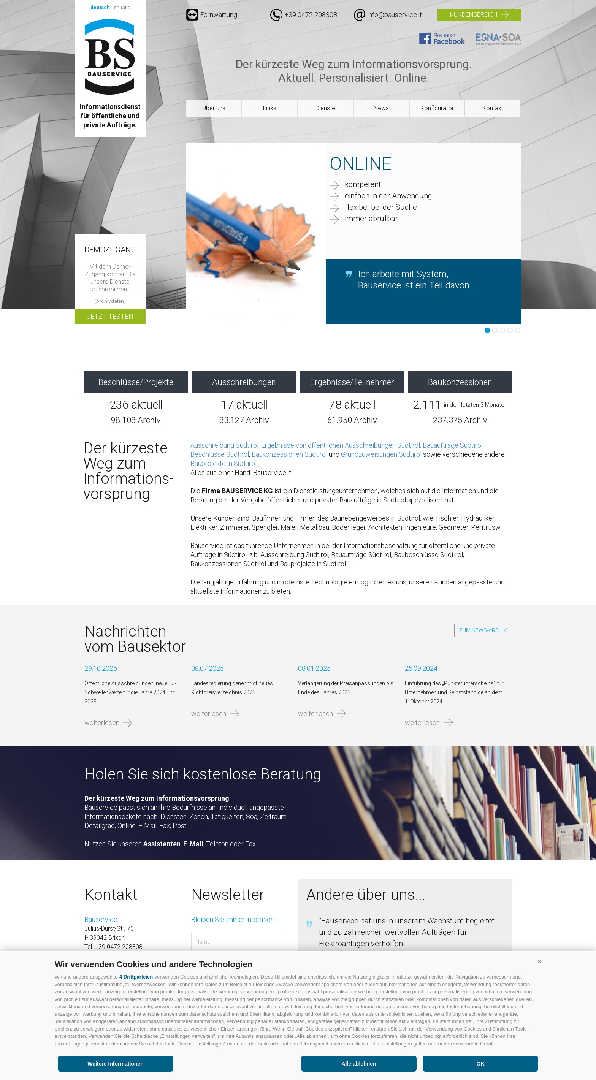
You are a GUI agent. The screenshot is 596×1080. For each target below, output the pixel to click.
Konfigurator (437, 108)
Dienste (325, 108)
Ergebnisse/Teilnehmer (352, 382)
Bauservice (110, 57)
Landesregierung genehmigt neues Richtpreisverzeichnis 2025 (232, 687)
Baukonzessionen (460, 382)
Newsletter (227, 895)
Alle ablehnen (358, 1064)
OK (481, 1064)
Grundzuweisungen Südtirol (381, 454)
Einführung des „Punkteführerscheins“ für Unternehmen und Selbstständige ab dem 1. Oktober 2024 (454, 692)
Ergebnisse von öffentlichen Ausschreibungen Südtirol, (341, 445)
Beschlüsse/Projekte (135, 382)
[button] (539, 961)
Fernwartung (211, 15)
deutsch (100, 7)
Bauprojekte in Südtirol (223, 463)
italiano (122, 7)
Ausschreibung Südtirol (224, 445)
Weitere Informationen (115, 1064)
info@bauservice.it (394, 15)
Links (269, 108)
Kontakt (492, 108)
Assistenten (162, 844)
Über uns (213, 108)
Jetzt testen (110, 316)
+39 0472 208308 (310, 15)
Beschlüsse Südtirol (219, 454)
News (381, 108)
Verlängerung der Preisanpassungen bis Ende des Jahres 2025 (345, 687)
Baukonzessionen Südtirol (289, 454)
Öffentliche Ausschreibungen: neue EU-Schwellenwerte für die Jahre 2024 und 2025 (130, 692)
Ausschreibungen (244, 382)
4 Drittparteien (136, 977)
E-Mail (193, 844)
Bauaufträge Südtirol (453, 445)
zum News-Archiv (483, 630)
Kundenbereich (473, 14)
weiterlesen (101, 723)
